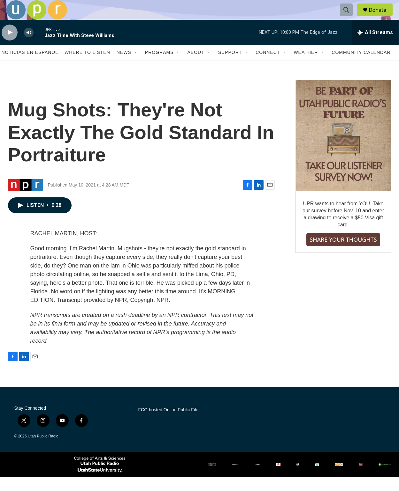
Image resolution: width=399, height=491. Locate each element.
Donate (381, 16)
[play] (9, 46)
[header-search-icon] (349, 17)
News (124, 66)
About (195, 66)
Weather (306, 66)
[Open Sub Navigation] (136, 66)
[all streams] (375, 46)
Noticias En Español (30, 66)
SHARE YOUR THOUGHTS (343, 253)
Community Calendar (361, 66)
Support (230, 66)
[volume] (28, 46)
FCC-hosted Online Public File (168, 423)
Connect (268, 66)
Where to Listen (87, 66)
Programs (159, 66)
